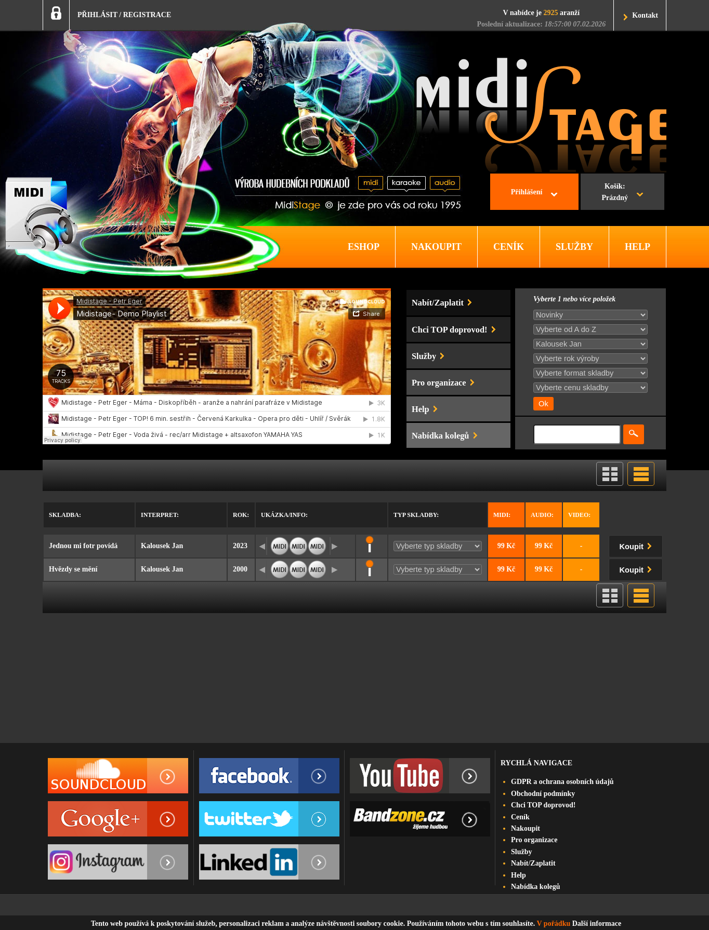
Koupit (638, 545)
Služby (521, 852)
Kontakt (645, 15)
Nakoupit (525, 828)
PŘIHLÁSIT (97, 15)
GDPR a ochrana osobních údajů (562, 782)
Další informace (596, 923)
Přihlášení (527, 192)
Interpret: (160, 515)
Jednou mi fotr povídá (83, 546)
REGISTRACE (147, 15)
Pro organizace (534, 840)
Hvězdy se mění (73, 569)
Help (518, 875)
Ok (543, 404)
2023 (240, 546)
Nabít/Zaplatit (533, 863)
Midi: (501, 515)
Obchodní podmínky (543, 794)
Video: (579, 515)
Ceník (520, 817)
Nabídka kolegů (535, 887)
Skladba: (65, 515)
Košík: (614, 193)
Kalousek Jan (162, 546)
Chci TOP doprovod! (543, 805)
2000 (240, 569)
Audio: (542, 515)
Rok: (241, 515)
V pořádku (554, 923)
